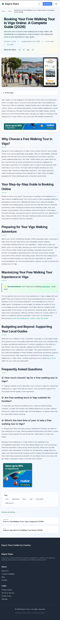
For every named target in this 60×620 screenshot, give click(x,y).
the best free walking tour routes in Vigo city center (29, 318)
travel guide (39, 499)
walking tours (9, 503)
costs (7, 499)
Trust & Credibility (8, 574)
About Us (5, 571)
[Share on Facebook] (24, 49)
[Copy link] (33, 50)
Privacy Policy (7, 590)
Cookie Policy (7, 596)
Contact (4, 580)
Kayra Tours (10, 3)
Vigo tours (46, 287)
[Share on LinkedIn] (28, 49)
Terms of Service (8, 593)
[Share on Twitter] (19, 49)
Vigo (30, 499)
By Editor (10, 44)
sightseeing (15, 499)
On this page (9, 93)
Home (3, 11)
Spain (24, 499)
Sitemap (4, 599)
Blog (9, 11)
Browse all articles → (9, 512)
